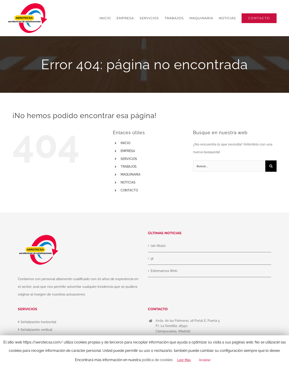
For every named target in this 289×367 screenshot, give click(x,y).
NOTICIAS (128, 182)
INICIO (125, 143)
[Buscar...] (229, 166)
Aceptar (205, 360)
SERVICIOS (129, 159)
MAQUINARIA (130, 174)
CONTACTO (129, 190)
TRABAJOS (129, 166)
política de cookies (157, 360)
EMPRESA (128, 151)
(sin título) (158, 246)
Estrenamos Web (164, 271)
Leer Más (184, 360)
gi (152, 258)
